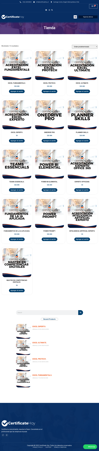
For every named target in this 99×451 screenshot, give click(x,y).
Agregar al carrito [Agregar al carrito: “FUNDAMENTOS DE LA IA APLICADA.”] (17, 239)
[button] (52, 10)
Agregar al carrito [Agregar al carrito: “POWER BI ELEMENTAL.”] (49, 190)
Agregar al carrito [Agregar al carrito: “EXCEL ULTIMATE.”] (82, 91)
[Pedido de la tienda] (85, 47)
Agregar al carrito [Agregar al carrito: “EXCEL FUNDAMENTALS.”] (17, 91)
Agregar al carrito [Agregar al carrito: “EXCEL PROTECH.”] (49, 91)
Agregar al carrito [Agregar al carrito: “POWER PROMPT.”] (49, 239)
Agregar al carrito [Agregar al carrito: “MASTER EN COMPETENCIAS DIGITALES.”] (17, 290)
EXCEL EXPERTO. (39, 326)
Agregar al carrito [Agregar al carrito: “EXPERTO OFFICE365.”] (82, 190)
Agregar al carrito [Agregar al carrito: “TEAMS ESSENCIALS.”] (17, 190)
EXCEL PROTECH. (39, 359)
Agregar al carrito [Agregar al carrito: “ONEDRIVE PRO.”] (49, 141)
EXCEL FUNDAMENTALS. (42, 375)
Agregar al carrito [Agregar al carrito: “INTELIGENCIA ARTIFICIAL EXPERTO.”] (82, 239)
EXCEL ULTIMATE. (39, 343)
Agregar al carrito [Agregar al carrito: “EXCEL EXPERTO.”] (17, 141)
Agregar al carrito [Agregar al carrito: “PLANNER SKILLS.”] (82, 141)
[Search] (80, 312)
